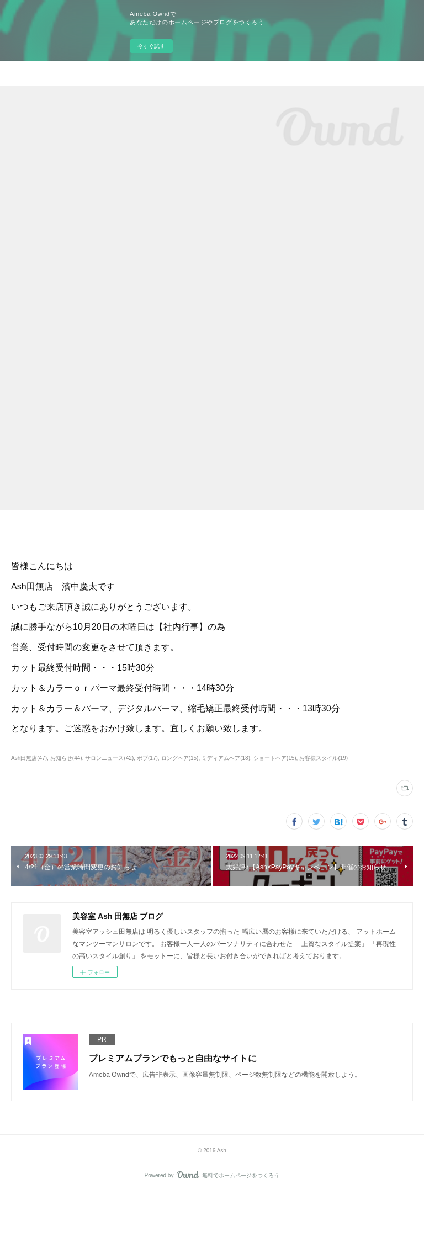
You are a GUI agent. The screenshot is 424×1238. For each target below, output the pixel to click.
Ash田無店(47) (29, 758)
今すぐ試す (151, 46)
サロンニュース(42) (109, 758)
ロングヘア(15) (180, 758)
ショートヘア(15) (274, 758)
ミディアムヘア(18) (226, 758)
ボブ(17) (147, 758)
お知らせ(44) (66, 758)
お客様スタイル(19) (323, 758)
